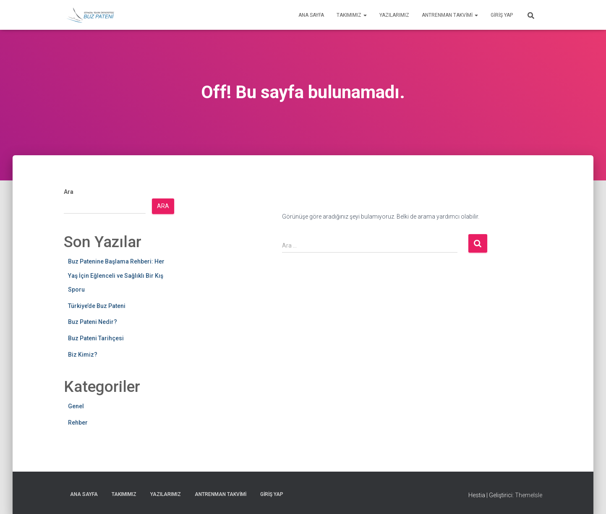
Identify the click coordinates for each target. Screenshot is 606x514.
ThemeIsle (528, 495)
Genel (76, 406)
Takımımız (352, 15)
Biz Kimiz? (82, 354)
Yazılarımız (394, 15)
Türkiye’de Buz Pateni (96, 306)
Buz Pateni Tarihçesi (96, 338)
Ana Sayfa (311, 15)
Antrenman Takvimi (450, 15)
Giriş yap (502, 15)
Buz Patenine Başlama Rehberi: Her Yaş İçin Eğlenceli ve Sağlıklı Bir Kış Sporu (116, 275)
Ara (68, 191)
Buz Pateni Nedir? (92, 321)
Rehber (78, 422)
